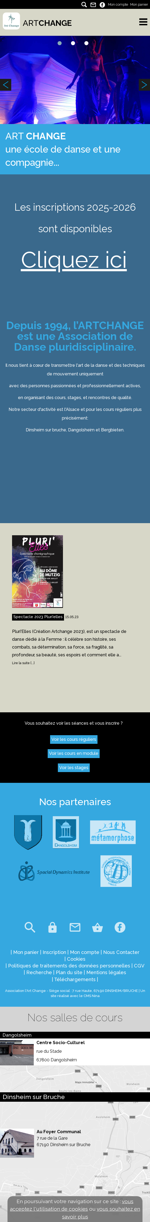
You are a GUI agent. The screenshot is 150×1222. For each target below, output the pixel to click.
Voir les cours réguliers (73, 739)
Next (144, 85)
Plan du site (69, 972)
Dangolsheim (17, 1035)
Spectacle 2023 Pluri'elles (38, 616)
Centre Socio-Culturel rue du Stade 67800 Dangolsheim (60, 1051)
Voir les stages (73, 767)
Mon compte (118, 4)
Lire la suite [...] (23, 663)
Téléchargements (75, 979)
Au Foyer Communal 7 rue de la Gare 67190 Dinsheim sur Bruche (63, 1138)
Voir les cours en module (73, 753)
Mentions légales (106, 972)
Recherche (39, 972)
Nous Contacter (121, 952)
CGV (139, 966)
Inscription (54, 952)
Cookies (76, 959)
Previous (5, 85)
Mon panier (139, 4)
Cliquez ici (74, 259)
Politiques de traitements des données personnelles (69, 966)
